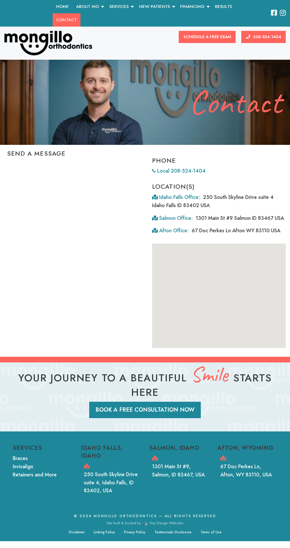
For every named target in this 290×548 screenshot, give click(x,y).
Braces (20, 458)
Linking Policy (104, 532)
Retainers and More (35, 474)
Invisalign (23, 466)
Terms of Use (211, 532)
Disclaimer (77, 532)
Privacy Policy (134, 532)
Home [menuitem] (62, 6)
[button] (223, 299)
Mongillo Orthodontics (125, 516)
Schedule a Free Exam (207, 37)
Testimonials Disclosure (172, 532)
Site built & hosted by (144, 523)
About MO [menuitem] (87, 6)
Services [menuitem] (119, 6)
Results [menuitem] (223, 6)
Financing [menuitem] (192, 6)
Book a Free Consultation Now (145, 410)
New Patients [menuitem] (154, 6)
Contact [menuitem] (66, 20)
